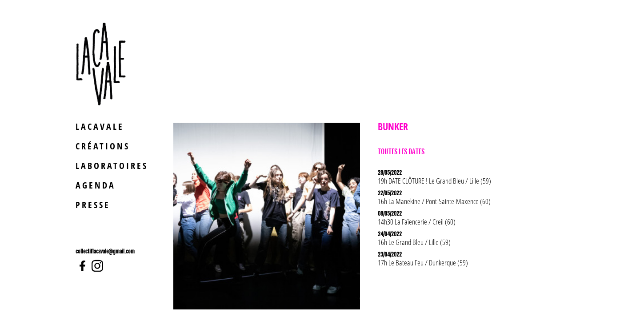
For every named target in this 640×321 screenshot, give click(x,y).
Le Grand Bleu (446, 181)
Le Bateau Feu (406, 262)
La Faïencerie (411, 222)
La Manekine (404, 201)
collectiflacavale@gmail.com (105, 251)
